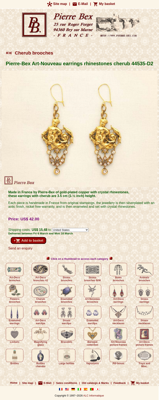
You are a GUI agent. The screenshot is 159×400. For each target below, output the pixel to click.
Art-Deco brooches (14, 272)
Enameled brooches (66, 293)
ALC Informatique (93, 395)
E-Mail (80, 4)
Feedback (119, 383)
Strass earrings (144, 293)
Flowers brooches (14, 293)
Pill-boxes (118, 357)
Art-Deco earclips (40, 315)
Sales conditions (66, 383)
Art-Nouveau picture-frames (118, 336)
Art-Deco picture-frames (144, 336)
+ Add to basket (28, 240)
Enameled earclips (92, 315)
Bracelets (66, 335)
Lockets (14, 335)
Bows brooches (118, 272)
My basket (104, 4)
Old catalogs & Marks (95, 383)
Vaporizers (92, 357)
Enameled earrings (14, 315)
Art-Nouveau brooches (92, 293)
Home (14, 383)
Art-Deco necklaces (118, 315)
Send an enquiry (20, 248)
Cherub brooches (29, 53)
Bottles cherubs (40, 358)
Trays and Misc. (144, 358)
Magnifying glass (40, 336)
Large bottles (66, 357)
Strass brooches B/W (92, 272)
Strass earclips (66, 315)
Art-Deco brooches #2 (40, 272)
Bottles (14, 357)
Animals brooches (144, 272)
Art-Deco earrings (118, 293)
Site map (57, 4)
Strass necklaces (144, 315)
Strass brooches (66, 272)
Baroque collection (92, 336)
